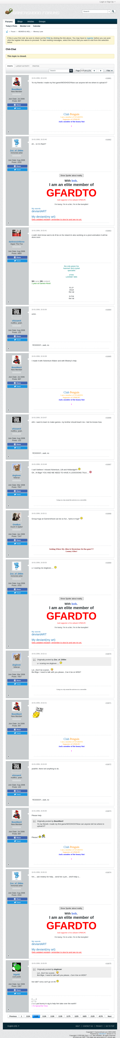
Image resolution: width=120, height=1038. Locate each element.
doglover (16, 475)
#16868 (108, 514)
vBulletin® (102, 1034)
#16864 (108, 310)
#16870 (108, 654)
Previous (13, 1016)
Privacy (99, 1026)
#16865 (108, 357)
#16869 (108, 563)
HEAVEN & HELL (24, 31)
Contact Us (88, 1026)
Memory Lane (38, 31)
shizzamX (16, 321)
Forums (9, 21)
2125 (93, 1016)
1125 (36, 1016)
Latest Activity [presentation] (22, 66)
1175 (68, 1016)
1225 (76, 1016)
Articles (30, 21)
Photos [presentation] (36, 66)
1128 (52, 1016)
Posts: (14, 101)
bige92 (16, 974)
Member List (25, 26)
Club (71, 114)
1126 (44, 1016)
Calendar (36, 26)
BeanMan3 (17, 89)
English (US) (13, 1026)
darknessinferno (16, 242)
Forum (13, 31)
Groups (42, 21)
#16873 (108, 811)
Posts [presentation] (10, 66)
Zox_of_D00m (16, 150)
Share (17, 105)
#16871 (108, 703)
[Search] (96, 11)
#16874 (108, 872)
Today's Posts (11, 26)
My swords (36, 208)
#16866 (108, 418)
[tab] (10, 66)
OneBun (16, 524)
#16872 (108, 764)
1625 (84, 1016)
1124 (28, 1016)
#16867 (108, 465)
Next (109, 1016)
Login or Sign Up (107, 2)
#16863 (108, 231)
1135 (60, 1016)
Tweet (17, 108)
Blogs (19, 21)
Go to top (110, 1026)
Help (78, 1026)
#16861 (108, 78)
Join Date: (13, 99)
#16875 (108, 964)
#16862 (108, 140)
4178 (101, 1016)
